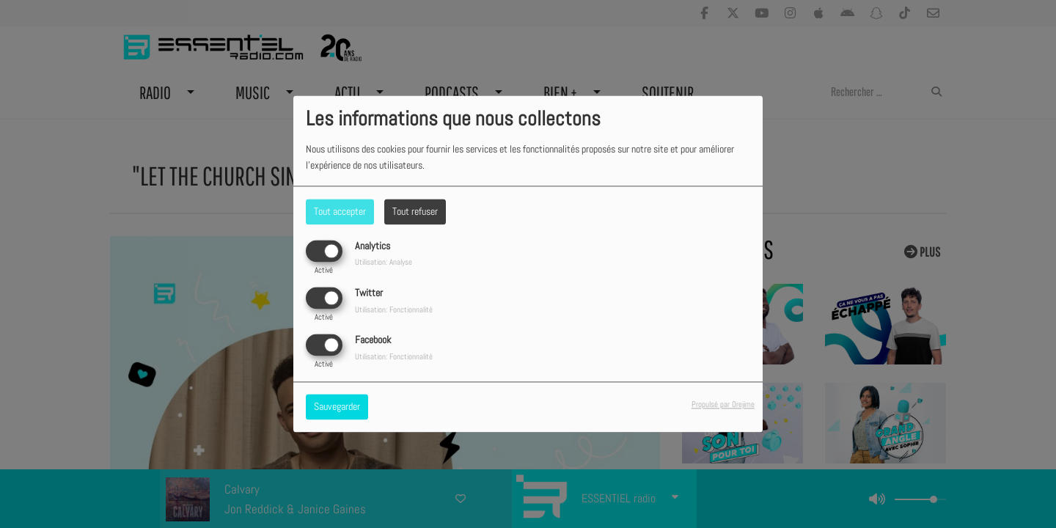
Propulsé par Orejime (723, 405)
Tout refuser (415, 211)
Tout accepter (340, 211)
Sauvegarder (337, 407)
